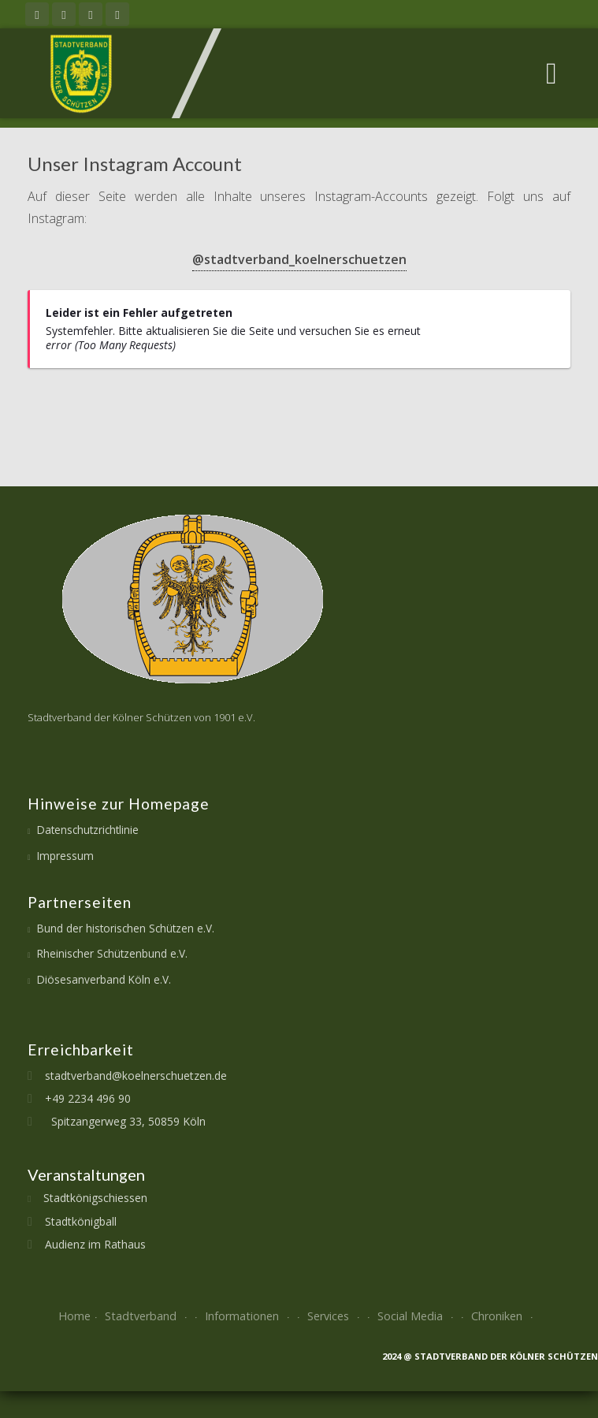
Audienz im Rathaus (89, 1244)
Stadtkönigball (74, 1221)
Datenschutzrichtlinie (88, 829)
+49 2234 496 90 (81, 1098)
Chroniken (504, 1315)
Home (74, 1315)
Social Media (417, 1315)
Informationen (249, 1315)
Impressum (65, 855)
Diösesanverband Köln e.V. (104, 979)
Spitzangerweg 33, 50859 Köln (119, 1121)
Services (335, 1315)
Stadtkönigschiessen (89, 1197)
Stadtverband (148, 1315)
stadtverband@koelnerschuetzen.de (129, 1075)
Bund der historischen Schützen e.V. (125, 928)
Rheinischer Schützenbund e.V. (112, 953)
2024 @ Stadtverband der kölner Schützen (490, 1356)
